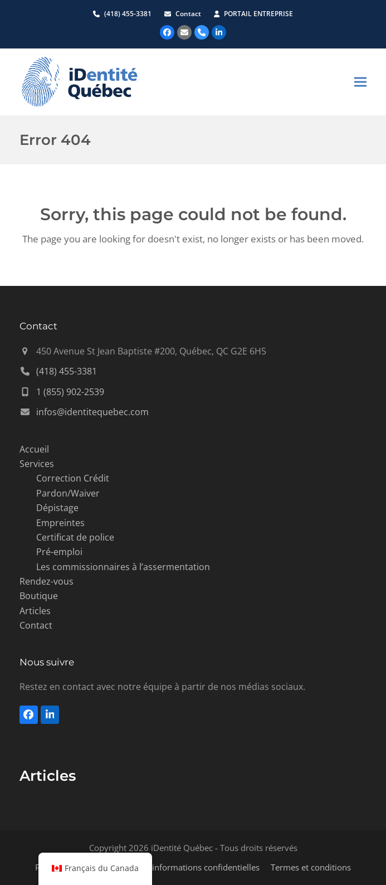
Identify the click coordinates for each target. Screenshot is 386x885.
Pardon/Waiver (68, 493)
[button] (360, 81)
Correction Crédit (72, 478)
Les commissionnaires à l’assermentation (123, 567)
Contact (189, 13)
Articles (35, 611)
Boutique (38, 596)
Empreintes (60, 523)
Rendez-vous (46, 581)
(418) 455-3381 (128, 13)
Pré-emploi (59, 552)
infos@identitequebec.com (92, 412)
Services (36, 464)
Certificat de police (75, 537)
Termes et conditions (311, 867)
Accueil (34, 449)
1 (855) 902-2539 (70, 392)
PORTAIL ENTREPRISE (258, 13)
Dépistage (57, 508)
